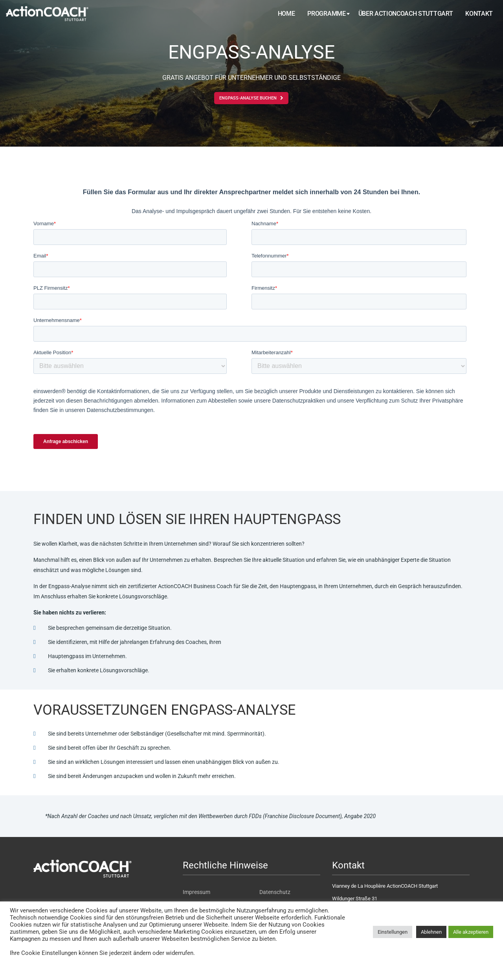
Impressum (196, 892)
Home (286, 13)
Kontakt (479, 13)
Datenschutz (274, 892)
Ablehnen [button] (431, 932)
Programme (326, 13)
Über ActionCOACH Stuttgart (405, 13)
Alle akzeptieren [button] (470, 932)
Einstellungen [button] (393, 932)
